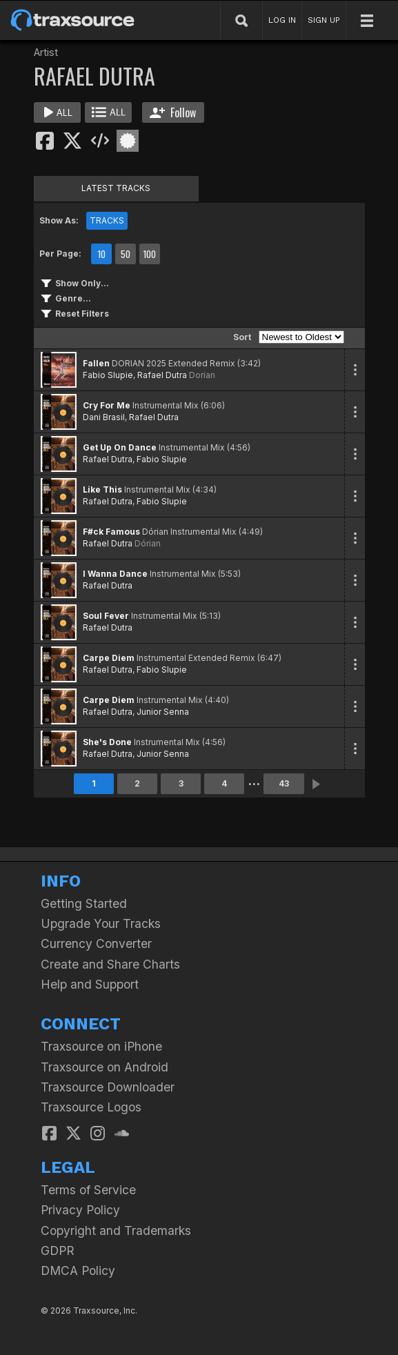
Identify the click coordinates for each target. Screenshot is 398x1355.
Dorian (202, 375)
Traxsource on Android (104, 1067)
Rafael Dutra (162, 375)
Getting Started (84, 903)
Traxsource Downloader (108, 1087)
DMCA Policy (78, 1270)
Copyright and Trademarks (116, 1230)
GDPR (57, 1250)
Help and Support (90, 984)
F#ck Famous (111, 531)
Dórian (148, 543)
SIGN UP (324, 20)
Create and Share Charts (110, 964)
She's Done (107, 742)
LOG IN (282, 20)
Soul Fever (106, 616)
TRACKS (107, 220)
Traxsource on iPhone (101, 1046)
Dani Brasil (104, 417)
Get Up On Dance (120, 447)
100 (149, 254)
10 (101, 254)
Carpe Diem (109, 658)
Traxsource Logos (91, 1107)
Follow (173, 112)
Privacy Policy (80, 1210)
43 (284, 783)
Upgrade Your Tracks (101, 923)
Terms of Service (88, 1190)
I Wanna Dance (115, 573)
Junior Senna (163, 711)
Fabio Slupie (108, 375)
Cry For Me (106, 405)
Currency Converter (96, 943)
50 (125, 254)
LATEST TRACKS (115, 188)
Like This (102, 489)
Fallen (96, 363)
